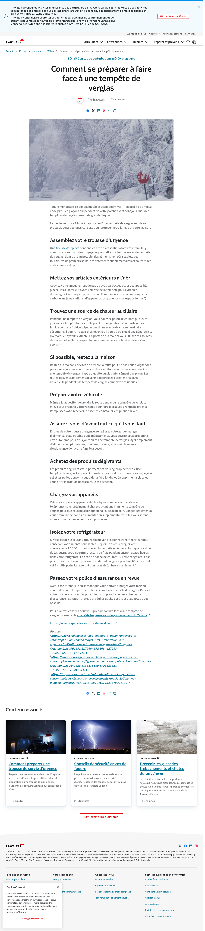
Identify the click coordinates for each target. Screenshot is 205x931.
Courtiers (154, 34)
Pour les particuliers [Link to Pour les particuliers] (15, 879)
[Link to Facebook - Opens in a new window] (185, 846)
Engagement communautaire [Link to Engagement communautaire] (67, 892)
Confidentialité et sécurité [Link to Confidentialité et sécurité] (158, 892)
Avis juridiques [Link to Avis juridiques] (152, 904)
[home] (15, 41)
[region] (32, 905)
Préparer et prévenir (30, 51)
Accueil (9, 51)
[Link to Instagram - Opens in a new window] (196, 846)
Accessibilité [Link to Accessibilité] (151, 886)
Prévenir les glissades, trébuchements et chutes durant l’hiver (162, 768)
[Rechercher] (188, 41)
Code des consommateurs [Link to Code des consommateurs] (158, 916)
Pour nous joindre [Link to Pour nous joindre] (104, 879)
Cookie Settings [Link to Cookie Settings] (153, 898)
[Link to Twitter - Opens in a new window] (180, 846)
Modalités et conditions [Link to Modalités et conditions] (156, 879)
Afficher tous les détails (173, 16)
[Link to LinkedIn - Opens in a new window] (190, 846)
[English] (194, 41)
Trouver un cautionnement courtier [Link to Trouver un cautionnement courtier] (112, 898)
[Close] (57, 887)
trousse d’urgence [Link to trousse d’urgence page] (67, 248)
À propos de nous (136, 34)
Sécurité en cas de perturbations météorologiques (101, 58)
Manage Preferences (32, 919)
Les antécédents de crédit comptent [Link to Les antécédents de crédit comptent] (113, 892)
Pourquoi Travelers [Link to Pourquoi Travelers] (62, 879)
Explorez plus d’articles (101, 817)
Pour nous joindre (172, 34)
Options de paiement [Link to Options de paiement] (105, 886)
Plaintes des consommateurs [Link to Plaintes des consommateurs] (159, 910)
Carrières (190, 34)
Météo (50, 51)
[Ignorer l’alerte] (199, 7)
